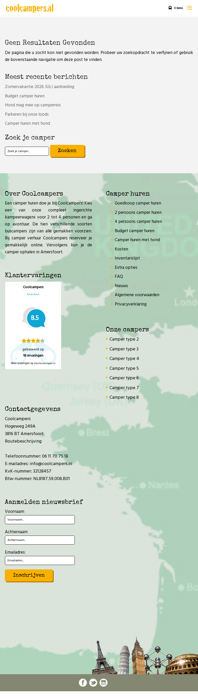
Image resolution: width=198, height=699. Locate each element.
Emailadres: (15, 552)
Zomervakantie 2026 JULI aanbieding (39, 86)
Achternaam (16, 532)
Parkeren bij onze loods (27, 114)
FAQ (119, 276)
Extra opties (126, 267)
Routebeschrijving (23, 441)
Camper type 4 (124, 359)
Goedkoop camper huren (138, 203)
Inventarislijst (127, 258)
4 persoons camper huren (138, 221)
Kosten (121, 249)
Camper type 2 (124, 339)
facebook (83, 683)
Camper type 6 (124, 378)
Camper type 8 (124, 397)
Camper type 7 (124, 388)
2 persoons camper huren (138, 212)
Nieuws (121, 285)
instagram (104, 683)
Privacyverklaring (130, 304)
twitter (93, 683)
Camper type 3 (124, 349)
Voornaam (14, 511)
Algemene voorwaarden (137, 295)
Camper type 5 (124, 368)
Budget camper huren (25, 96)
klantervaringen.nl (44, 363)
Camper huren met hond (27, 123)
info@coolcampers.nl (51, 464)
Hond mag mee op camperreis (33, 105)
